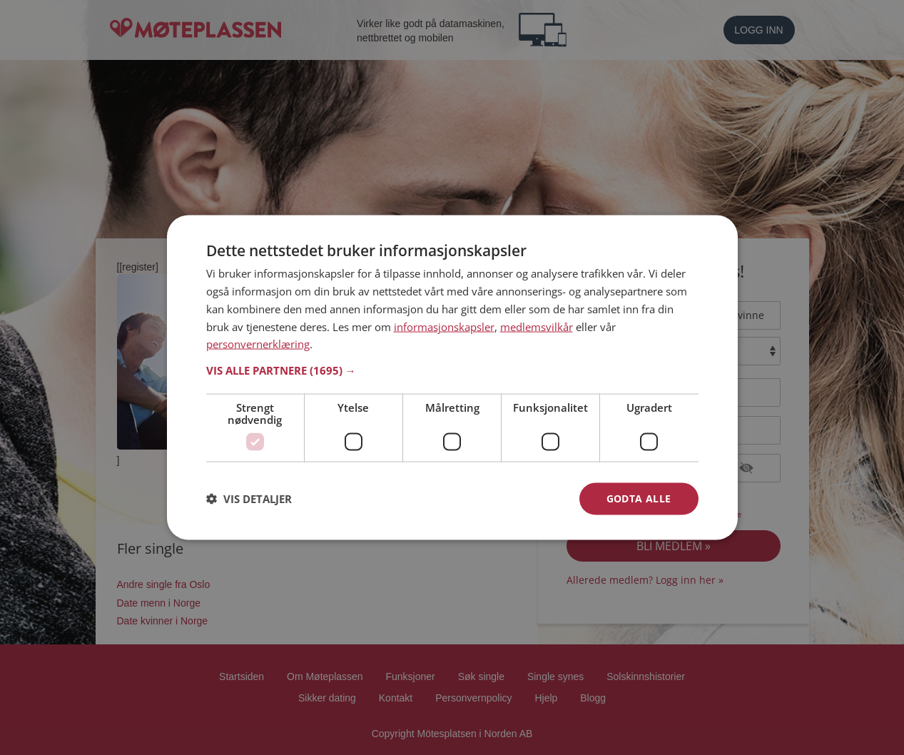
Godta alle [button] (638, 498)
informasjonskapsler (444, 326)
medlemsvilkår (536, 326)
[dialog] (452, 378)
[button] (452, 370)
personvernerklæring (258, 344)
